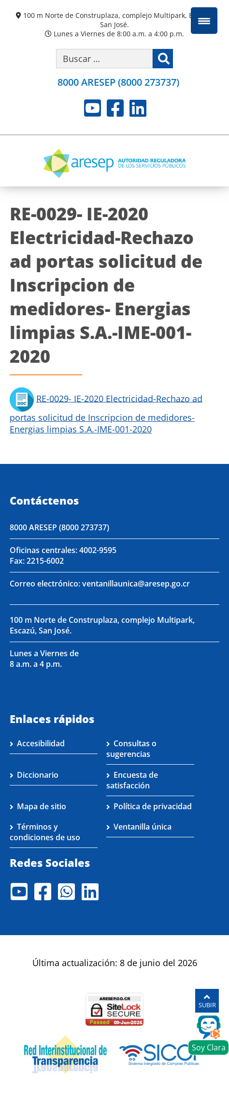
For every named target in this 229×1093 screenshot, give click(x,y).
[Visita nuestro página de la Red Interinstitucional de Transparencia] (65, 1054)
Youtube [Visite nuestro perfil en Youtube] (92, 108)
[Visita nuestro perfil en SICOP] (162, 1054)
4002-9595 (97, 550)
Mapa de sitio (41, 806)
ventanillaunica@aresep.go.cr (136, 583)
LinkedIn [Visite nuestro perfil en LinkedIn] (137, 108)
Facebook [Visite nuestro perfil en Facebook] (115, 108)
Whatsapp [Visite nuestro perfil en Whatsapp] (66, 891)
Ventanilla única (143, 826)
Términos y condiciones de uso (45, 832)
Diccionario (37, 775)
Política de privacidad (153, 806)
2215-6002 (45, 560)
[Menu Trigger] (204, 20)
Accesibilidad (41, 743)
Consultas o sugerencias (131, 748)
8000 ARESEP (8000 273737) (118, 82)
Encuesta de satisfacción (132, 780)
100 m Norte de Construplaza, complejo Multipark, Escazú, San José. (118, 20)
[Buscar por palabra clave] (104, 58)
